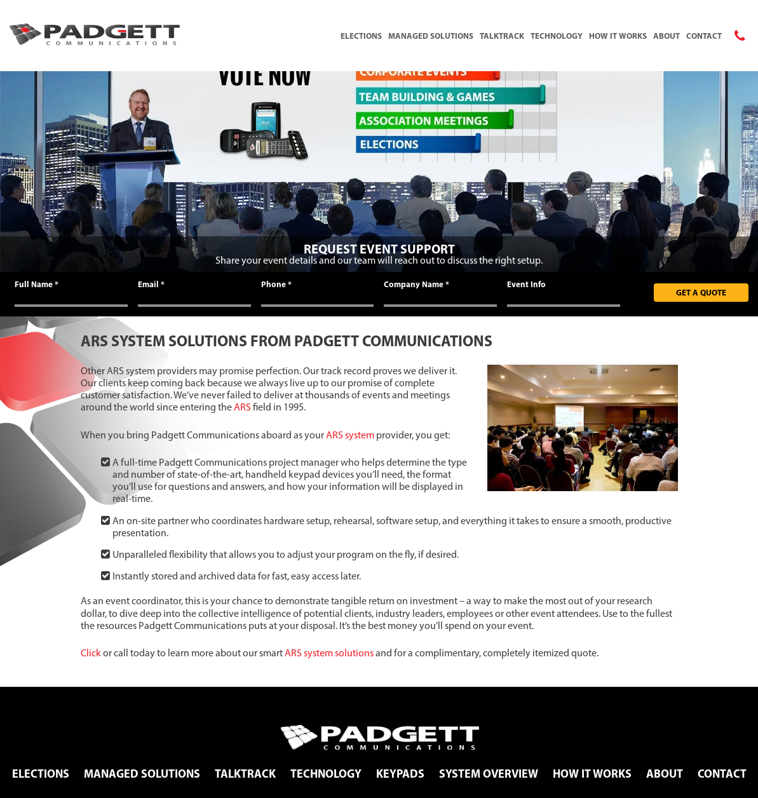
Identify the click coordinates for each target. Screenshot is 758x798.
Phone (276, 284)
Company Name (416, 284)
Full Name (36, 284)
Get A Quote (701, 292)
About (666, 35)
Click (91, 653)
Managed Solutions (430, 35)
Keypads (400, 773)
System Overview (488, 773)
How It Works (618, 35)
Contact (704, 35)
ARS (242, 407)
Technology (557, 35)
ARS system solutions (329, 653)
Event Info (526, 284)
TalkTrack (502, 35)
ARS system (350, 435)
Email (151, 284)
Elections (361, 35)
